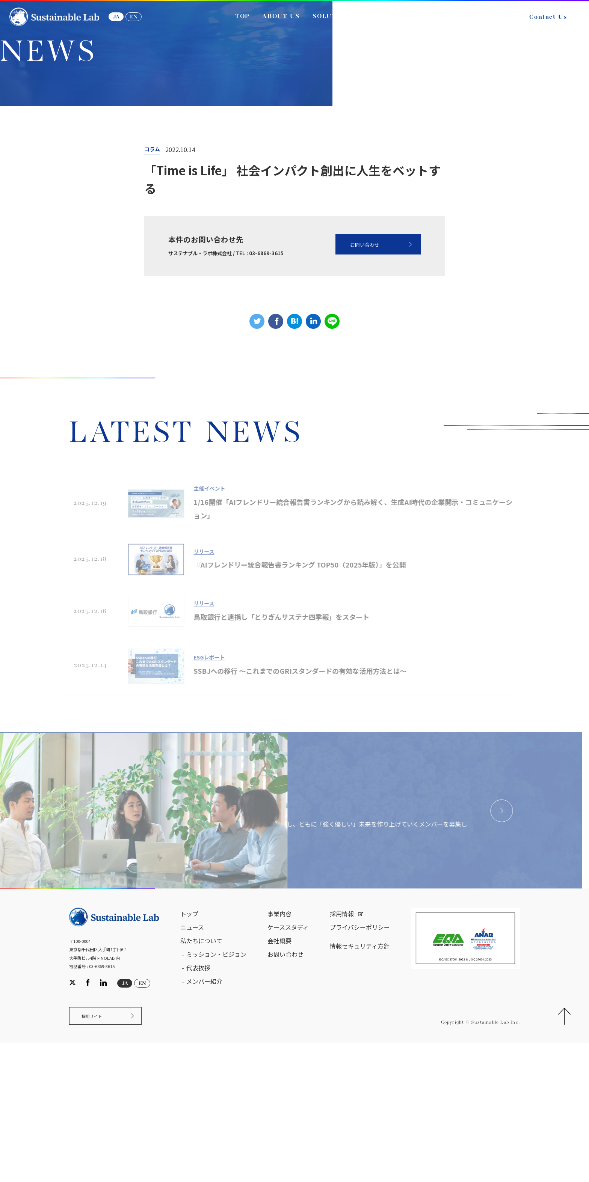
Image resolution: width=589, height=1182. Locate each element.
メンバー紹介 (204, 1115)
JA (124, 22)
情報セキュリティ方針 (360, 1080)
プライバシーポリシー (360, 1061)
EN (142, 22)
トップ (189, 1048)
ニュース (93, 169)
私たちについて (201, 1075)
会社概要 (279, 1075)
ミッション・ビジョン (216, 1088)
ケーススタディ (288, 1061)
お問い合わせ (352, 328)
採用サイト (97, 1152)
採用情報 (342, 1048)
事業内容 (279, 1048)
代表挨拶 (198, 1102)
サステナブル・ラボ (41, 169)
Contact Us (540, 21)
